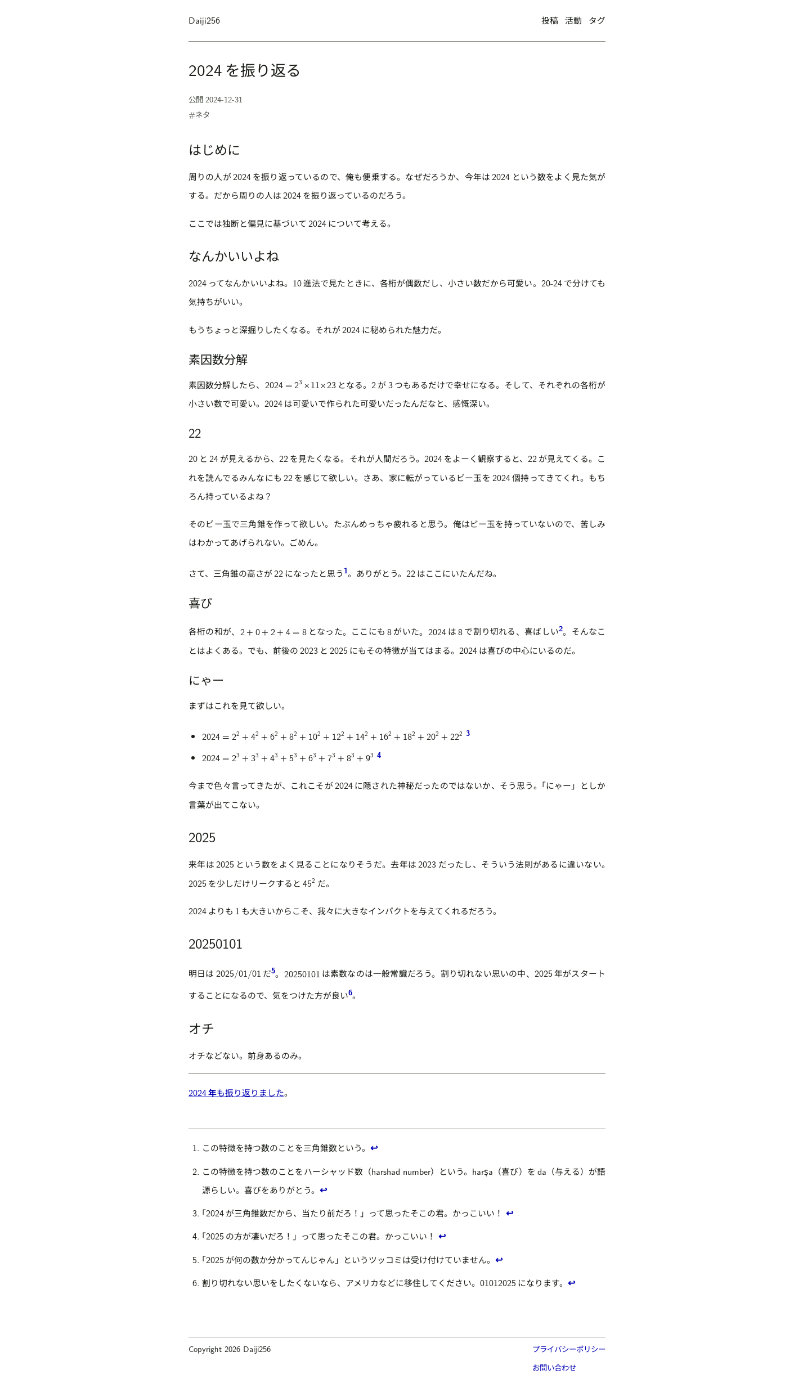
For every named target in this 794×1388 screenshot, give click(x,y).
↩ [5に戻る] (499, 1259)
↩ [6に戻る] (571, 1282)
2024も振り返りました (236, 1092)
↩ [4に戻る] (442, 1235)
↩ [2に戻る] (323, 1189)
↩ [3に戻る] (509, 1212)
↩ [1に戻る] (374, 1147)
